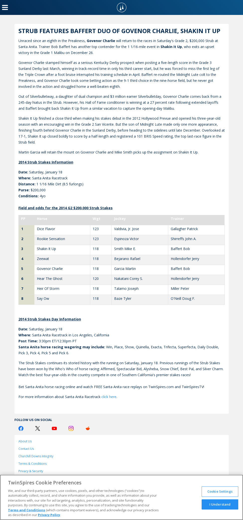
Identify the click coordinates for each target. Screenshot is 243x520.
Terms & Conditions (32, 464)
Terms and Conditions (26, 510)
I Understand (220, 504)
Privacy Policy (49, 515)
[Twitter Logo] (37, 428)
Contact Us (26, 449)
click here (108, 396)
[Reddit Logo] (87, 428)
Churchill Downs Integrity (35, 456)
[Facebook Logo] (20, 428)
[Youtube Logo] (54, 428)
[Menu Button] (5, 7)
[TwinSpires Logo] (122, 7)
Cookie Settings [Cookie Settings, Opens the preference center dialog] (220, 491)
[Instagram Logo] (71, 428)
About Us (25, 441)
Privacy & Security (30, 471)
